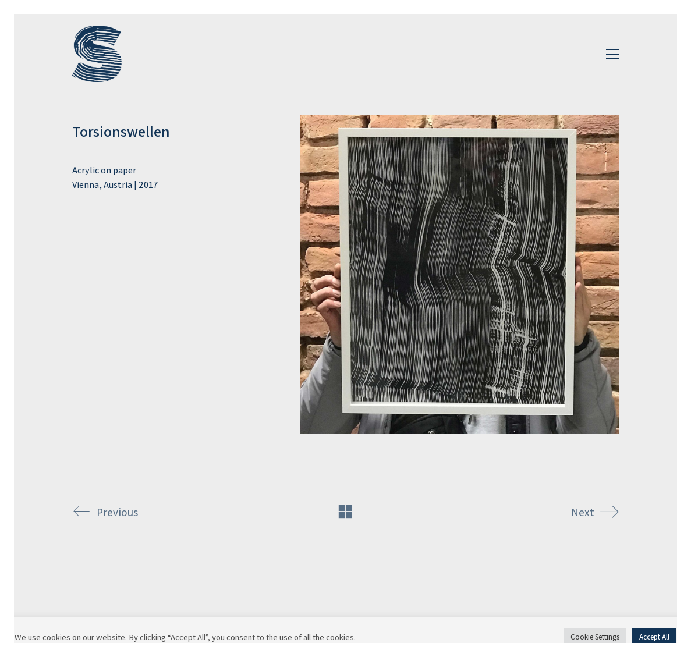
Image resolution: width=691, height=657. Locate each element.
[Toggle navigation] (612, 54)
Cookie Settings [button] (594, 637)
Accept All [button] (654, 637)
